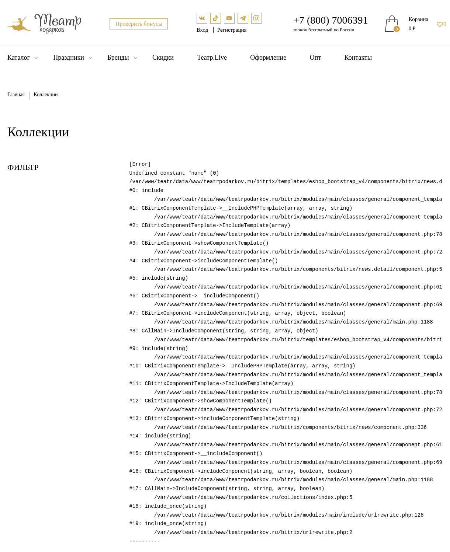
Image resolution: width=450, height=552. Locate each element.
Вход (203, 30)
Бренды (118, 57)
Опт (315, 57)
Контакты (358, 57)
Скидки (163, 57)
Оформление (268, 57)
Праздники (68, 57)
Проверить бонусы (139, 24)
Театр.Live (212, 57)
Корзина (418, 19)
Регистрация (232, 30)
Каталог (18, 57)
